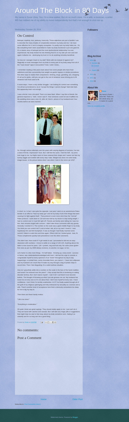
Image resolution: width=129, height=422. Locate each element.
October (95, 63)
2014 (92, 60)
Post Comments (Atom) (32, 404)
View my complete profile (96, 106)
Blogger (75, 417)
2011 (92, 78)
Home (44, 399)
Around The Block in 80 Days (62, 10)
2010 (92, 81)
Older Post (77, 399)
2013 (92, 74)
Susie (104, 91)
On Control (95, 66)
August (94, 70)
